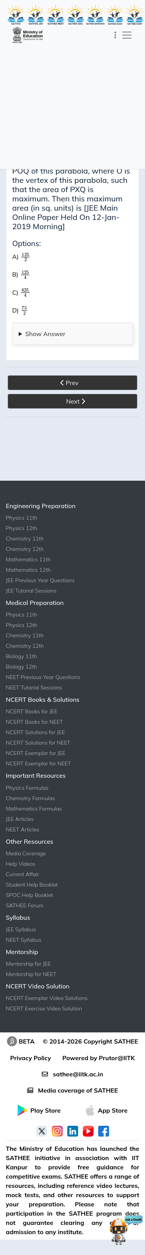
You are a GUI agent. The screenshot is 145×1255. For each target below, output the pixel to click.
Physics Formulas (27, 787)
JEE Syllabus (21, 929)
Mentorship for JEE (28, 963)
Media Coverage (26, 853)
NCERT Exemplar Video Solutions (46, 998)
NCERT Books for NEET (34, 721)
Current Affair (22, 874)
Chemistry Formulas (30, 798)
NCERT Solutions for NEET (38, 742)
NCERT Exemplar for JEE (35, 753)
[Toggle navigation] (115, 35)
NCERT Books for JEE (31, 711)
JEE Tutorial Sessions (31, 590)
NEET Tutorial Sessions (34, 687)
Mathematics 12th (28, 569)
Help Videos (21, 863)
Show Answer (45, 334)
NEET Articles (22, 829)
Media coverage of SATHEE (72, 1090)
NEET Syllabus (23, 939)
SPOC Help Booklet (29, 895)
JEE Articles (20, 819)
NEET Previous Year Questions (43, 677)
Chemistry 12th (25, 549)
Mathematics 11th (28, 559)
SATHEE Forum (24, 905)
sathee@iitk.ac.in (72, 1074)
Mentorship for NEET (31, 974)
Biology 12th (21, 666)
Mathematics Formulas (34, 808)
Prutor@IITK (117, 1058)
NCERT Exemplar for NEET (38, 763)
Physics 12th (21, 528)
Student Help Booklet (32, 884)
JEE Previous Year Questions (40, 580)
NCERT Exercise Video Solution (44, 1008)
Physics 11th (21, 517)
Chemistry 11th (25, 538)
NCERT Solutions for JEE (35, 732)
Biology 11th (21, 656)
